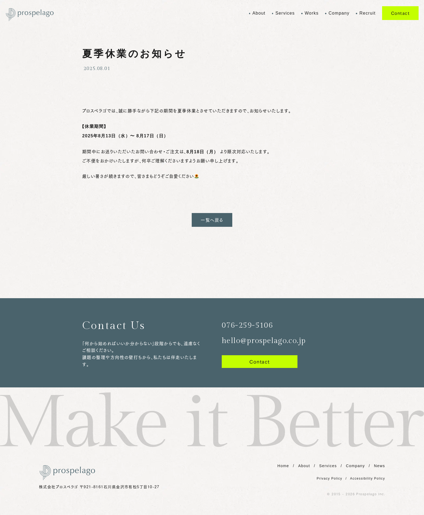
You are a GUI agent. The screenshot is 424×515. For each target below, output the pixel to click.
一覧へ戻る (212, 219)
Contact (400, 12)
